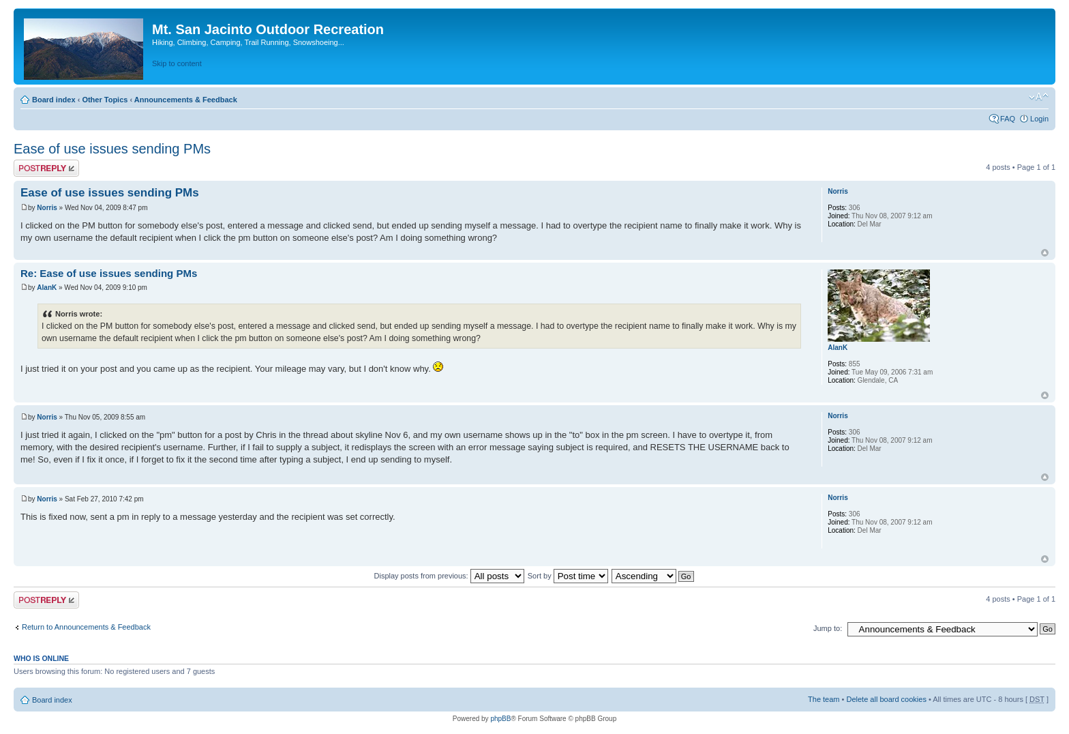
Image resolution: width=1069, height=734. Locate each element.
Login (1039, 119)
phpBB (500, 718)
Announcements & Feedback (185, 100)
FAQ (1007, 119)
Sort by (568, 576)
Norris (47, 207)
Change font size (1039, 97)
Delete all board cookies (886, 699)
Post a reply (46, 168)
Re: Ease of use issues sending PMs (108, 273)
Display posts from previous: (449, 576)
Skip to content (177, 63)
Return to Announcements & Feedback (86, 627)
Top (1045, 252)
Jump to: (827, 628)
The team (823, 699)
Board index (54, 100)
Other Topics (104, 100)
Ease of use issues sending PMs (112, 148)
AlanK (47, 287)
